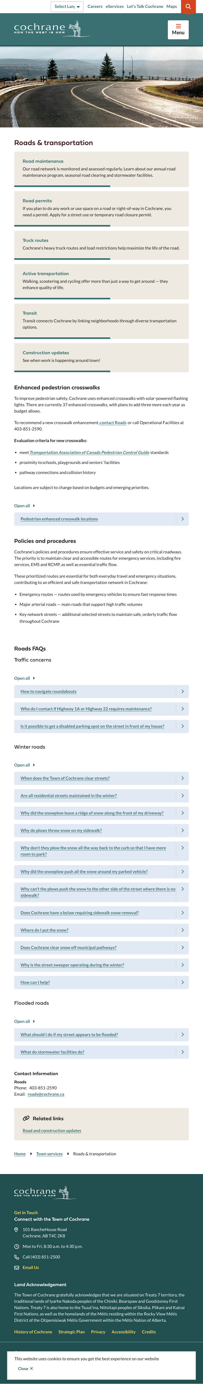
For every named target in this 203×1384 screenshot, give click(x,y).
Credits (149, 1331)
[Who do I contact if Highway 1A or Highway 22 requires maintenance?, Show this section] (101, 709)
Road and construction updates (52, 1130)
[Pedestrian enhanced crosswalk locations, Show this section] (101, 519)
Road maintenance (43, 161)
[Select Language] (67, 6)
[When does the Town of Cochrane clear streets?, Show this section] (101, 778)
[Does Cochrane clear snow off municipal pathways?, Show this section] (101, 947)
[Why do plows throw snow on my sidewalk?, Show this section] (101, 830)
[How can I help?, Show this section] (101, 982)
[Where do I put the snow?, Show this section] (101, 930)
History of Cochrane (33, 1331)
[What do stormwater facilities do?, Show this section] (101, 1052)
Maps (172, 6)
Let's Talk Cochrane (145, 6)
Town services (49, 1153)
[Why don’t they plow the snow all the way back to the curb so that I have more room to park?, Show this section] (101, 851)
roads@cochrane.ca (46, 1094)
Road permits (37, 200)
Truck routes (35, 240)
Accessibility (124, 1331)
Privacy (98, 1331)
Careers (95, 6)
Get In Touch (26, 1212)
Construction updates (46, 352)
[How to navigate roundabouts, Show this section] (101, 691)
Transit (30, 313)
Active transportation (46, 273)
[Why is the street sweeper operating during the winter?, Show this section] (101, 965)
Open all (22, 505)
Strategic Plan (71, 1331)
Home (20, 1153)
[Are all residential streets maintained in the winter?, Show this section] (101, 795)
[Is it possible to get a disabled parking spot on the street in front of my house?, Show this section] (101, 726)
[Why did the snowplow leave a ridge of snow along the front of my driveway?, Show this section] (101, 813)
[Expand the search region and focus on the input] (188, 6)
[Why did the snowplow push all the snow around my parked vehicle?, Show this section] (101, 871)
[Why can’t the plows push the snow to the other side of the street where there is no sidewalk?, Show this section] (101, 892)
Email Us (31, 1267)
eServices (115, 6)
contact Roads (113, 422)
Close (23, 1368)
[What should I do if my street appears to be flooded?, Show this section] (101, 1034)
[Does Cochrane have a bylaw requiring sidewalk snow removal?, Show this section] (101, 913)
